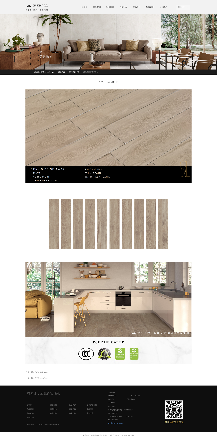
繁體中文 (181, 7)
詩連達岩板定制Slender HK (44, 72)
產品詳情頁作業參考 (90, 72)
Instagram (120, 423)
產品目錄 (61, 72)
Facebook (111, 423)
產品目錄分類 (74, 72)
